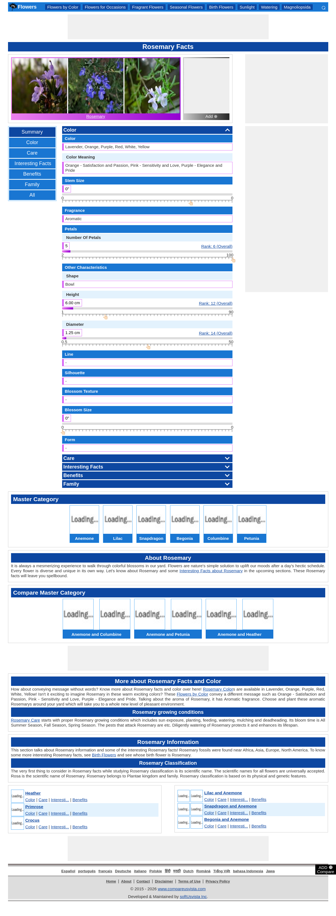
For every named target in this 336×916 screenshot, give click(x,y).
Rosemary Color (218, 689)
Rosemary (95, 116)
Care (32, 153)
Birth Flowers (221, 7)
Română (203, 871)
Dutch (188, 871)
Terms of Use (189, 881)
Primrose (34, 806)
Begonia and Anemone (226, 819)
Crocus (32, 820)
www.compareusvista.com (182, 888)
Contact (143, 881)
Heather (33, 793)
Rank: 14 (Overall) (215, 333)
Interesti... (60, 799)
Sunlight (247, 7)
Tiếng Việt (221, 871)
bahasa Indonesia (248, 871)
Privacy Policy (218, 881)
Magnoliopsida (297, 7)
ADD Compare (325, 869)
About (126, 881)
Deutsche (123, 871)
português (87, 871)
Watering (269, 7)
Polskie (155, 871)
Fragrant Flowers (147, 7)
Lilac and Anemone (223, 792)
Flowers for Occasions (105, 7)
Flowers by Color (62, 7)
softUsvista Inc (193, 896)
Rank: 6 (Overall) (216, 246)
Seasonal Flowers (186, 7)
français (105, 871)
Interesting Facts (33, 163)
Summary (32, 132)
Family (32, 184)
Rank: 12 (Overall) (215, 303)
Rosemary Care (25, 720)
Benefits (32, 174)
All (32, 195)
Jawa (270, 871)
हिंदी (167, 871)
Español (68, 871)
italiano (140, 871)
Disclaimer (164, 881)
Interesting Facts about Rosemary (211, 570)
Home (111, 881)
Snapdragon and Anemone (230, 806)
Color (32, 142)
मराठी (177, 871)
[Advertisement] (168, 26)
